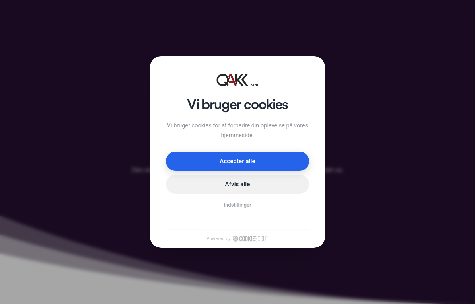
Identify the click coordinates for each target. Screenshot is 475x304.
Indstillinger (237, 205)
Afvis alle (237, 184)
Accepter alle (237, 161)
